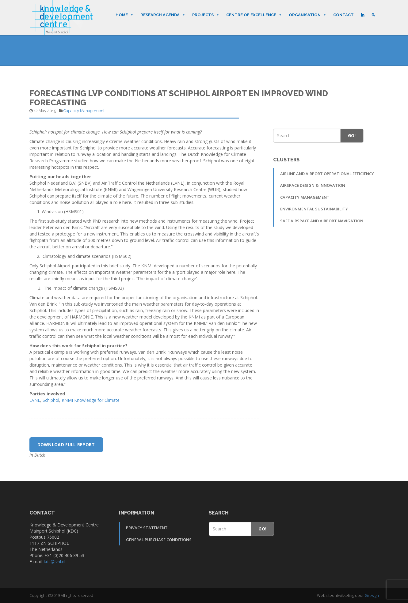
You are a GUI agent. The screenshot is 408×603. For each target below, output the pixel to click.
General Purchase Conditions (159, 539)
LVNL (34, 400)
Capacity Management (84, 110)
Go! (352, 135)
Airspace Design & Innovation (312, 185)
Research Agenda (162, 15)
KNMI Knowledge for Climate (91, 400)
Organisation (307, 15)
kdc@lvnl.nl (54, 561)
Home (125, 15)
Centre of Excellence (254, 15)
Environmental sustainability (314, 209)
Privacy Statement (147, 527)
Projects (205, 15)
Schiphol (51, 400)
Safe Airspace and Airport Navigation (321, 221)
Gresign (372, 595)
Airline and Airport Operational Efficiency (327, 173)
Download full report (66, 444)
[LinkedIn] (362, 15)
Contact (343, 15)
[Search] (373, 15)
